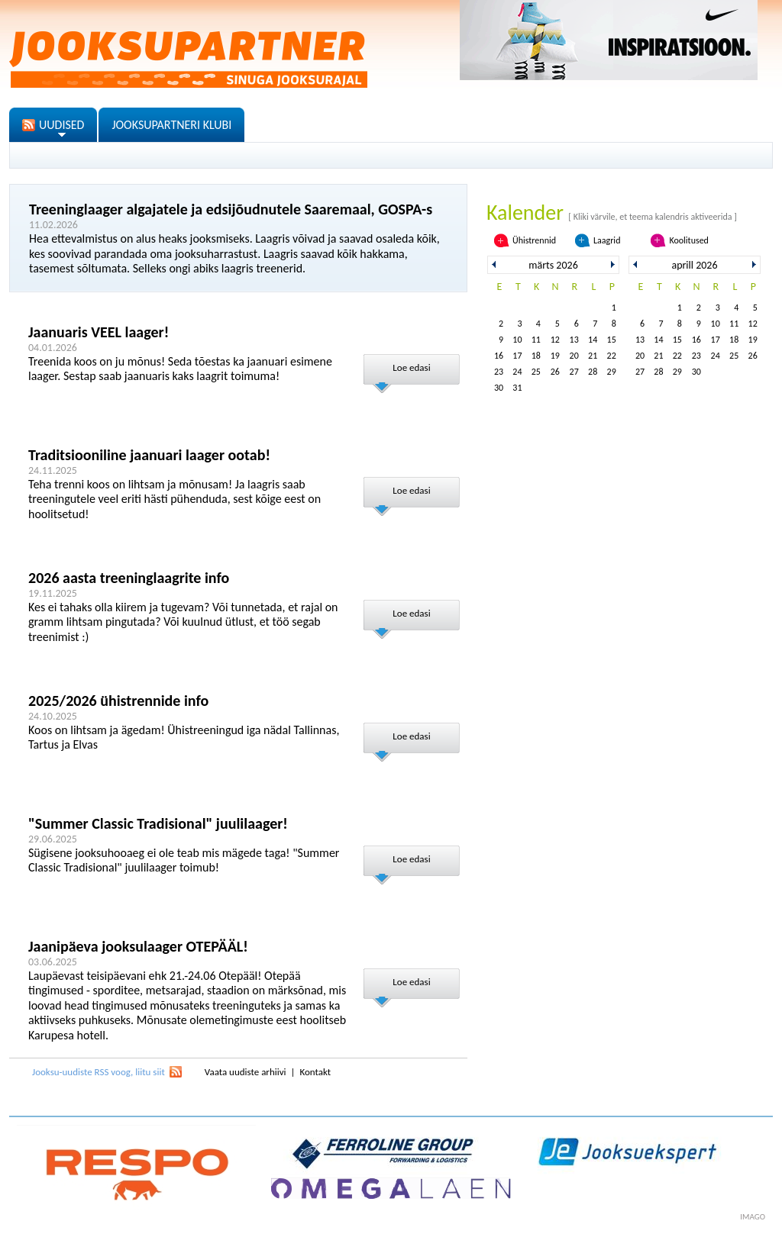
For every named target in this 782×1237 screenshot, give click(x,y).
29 (611, 371)
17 (517, 355)
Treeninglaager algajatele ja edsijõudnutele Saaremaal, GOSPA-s (230, 209)
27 (574, 371)
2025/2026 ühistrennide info (118, 700)
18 (536, 355)
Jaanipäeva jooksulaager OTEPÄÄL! (138, 946)
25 (536, 371)
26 (555, 371)
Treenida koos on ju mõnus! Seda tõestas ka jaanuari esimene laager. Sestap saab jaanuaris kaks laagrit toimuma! (180, 369)
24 (517, 371)
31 (517, 387)
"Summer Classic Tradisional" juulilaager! (158, 823)
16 (498, 355)
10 (517, 339)
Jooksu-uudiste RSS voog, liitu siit (98, 1072)
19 (555, 355)
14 (592, 339)
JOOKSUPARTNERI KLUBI (171, 125)
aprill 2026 (694, 265)
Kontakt (315, 1072)
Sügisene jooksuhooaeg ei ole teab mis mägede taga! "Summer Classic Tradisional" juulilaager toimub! (183, 860)
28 (592, 371)
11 (536, 339)
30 (498, 387)
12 (555, 339)
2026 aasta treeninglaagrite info (128, 578)
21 (592, 355)
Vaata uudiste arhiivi (245, 1072)
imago (752, 1217)
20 (574, 355)
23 (498, 371)
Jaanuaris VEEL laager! (98, 332)
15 (611, 339)
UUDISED (61, 125)
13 (574, 339)
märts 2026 (552, 265)
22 (611, 355)
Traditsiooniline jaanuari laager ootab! (149, 455)
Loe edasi (411, 367)
